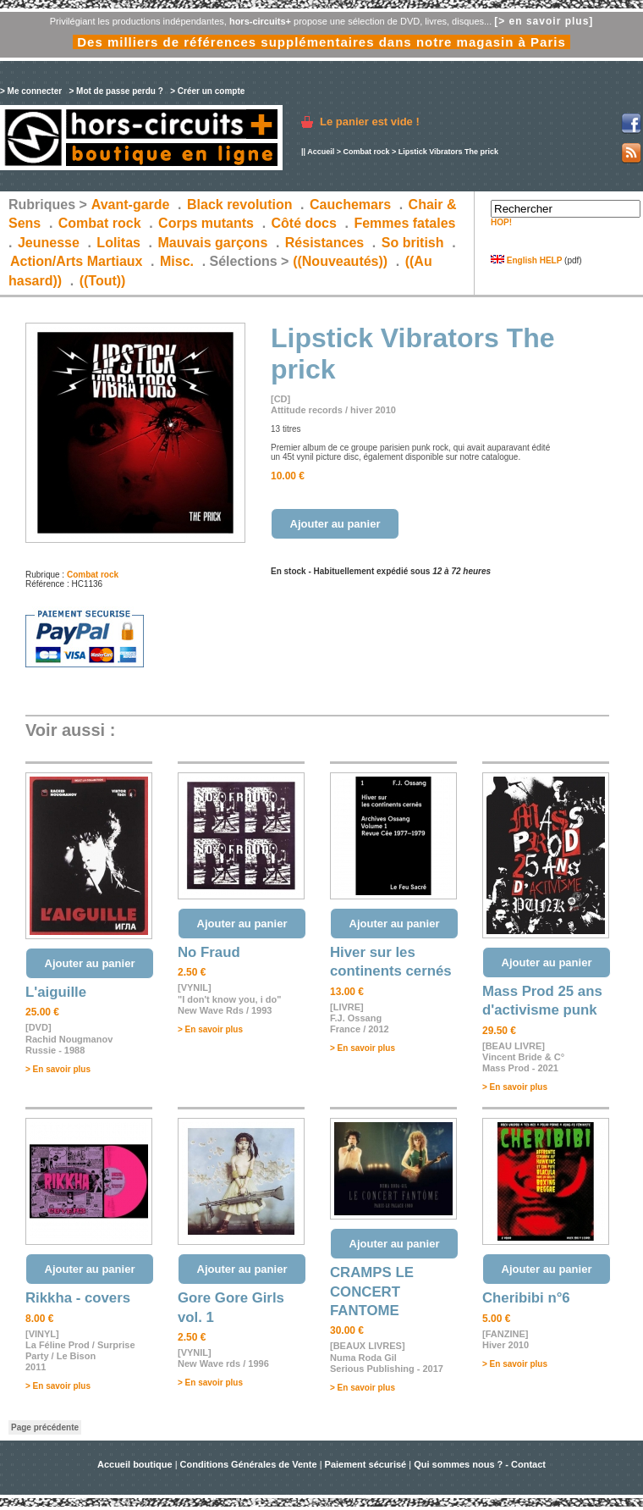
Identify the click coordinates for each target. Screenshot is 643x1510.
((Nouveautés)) (340, 261)
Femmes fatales (404, 223)
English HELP (526, 260)
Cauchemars (350, 204)
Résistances (324, 242)
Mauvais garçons (212, 242)
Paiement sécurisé (366, 1464)
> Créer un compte (207, 91)
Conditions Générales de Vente (248, 1464)
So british (413, 242)
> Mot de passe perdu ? (115, 91)
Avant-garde (130, 204)
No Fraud (209, 952)
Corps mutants (207, 223)
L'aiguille (55, 992)
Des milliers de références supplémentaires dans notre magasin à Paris (321, 42)
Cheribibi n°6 (526, 1298)
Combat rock (366, 151)
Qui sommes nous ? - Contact (480, 1464)
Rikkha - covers (77, 1298)
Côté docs (304, 223)
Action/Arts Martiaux (76, 261)
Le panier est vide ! (370, 121)
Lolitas (118, 242)
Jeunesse (49, 242)
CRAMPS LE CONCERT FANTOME (372, 1291)
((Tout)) (103, 281)
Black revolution (239, 204)
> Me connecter (31, 91)
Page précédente (45, 1427)
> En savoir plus (58, 1069)
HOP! (501, 222)
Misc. (177, 261)
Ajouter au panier (335, 523)
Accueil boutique (136, 1464)
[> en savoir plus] (543, 21)
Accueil (320, 151)
